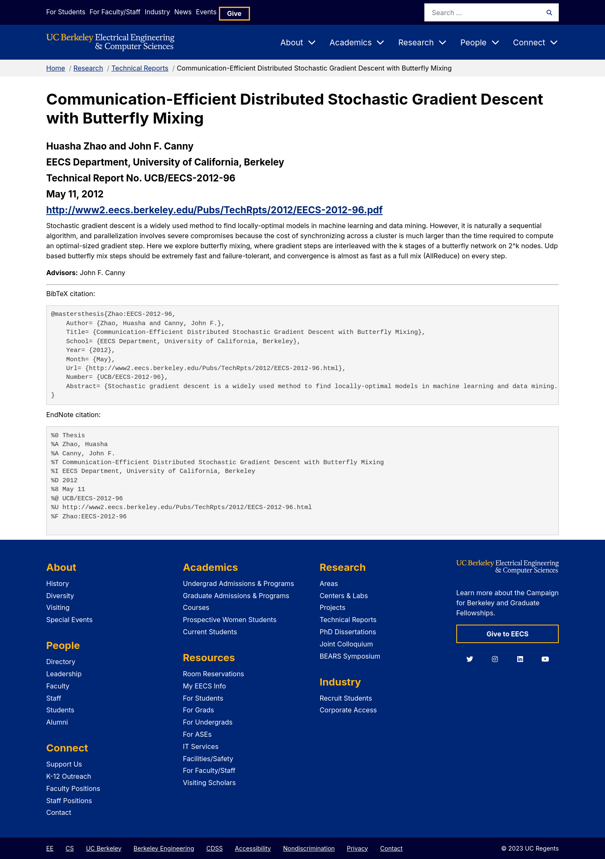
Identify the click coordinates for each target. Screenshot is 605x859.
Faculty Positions (73, 788)
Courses (196, 607)
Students (60, 710)
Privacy (357, 848)
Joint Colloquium (346, 644)
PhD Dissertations (348, 632)
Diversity (60, 595)
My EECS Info (204, 686)
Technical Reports (139, 68)
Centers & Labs (344, 595)
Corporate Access (348, 710)
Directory (61, 661)
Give (269, 12)
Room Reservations (213, 674)
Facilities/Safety (208, 758)
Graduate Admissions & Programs (236, 595)
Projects (332, 607)
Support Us (64, 764)
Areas (329, 583)
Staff (53, 698)
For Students (64, 12)
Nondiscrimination (309, 848)
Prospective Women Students (229, 619)
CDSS (214, 848)
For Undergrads (207, 722)
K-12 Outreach (68, 776)
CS (70, 848)
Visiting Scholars (209, 782)
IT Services (200, 746)
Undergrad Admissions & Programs (238, 583)
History (57, 583)
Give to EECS (508, 634)
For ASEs (197, 734)
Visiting (58, 607)
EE (49, 848)
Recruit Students (346, 698)
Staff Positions (69, 800)
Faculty (57, 686)
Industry (170, 12)
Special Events (69, 619)
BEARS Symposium (350, 656)
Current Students (210, 632)
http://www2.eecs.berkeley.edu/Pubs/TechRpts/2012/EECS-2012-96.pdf (214, 209)
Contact (58, 812)
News (205, 12)
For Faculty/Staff (120, 12)
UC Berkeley (103, 848)
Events (237, 12)
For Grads (198, 710)
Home (55, 68)
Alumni (57, 722)
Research (88, 68)
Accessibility (253, 848)
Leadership (64, 674)
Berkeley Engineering (164, 848)
